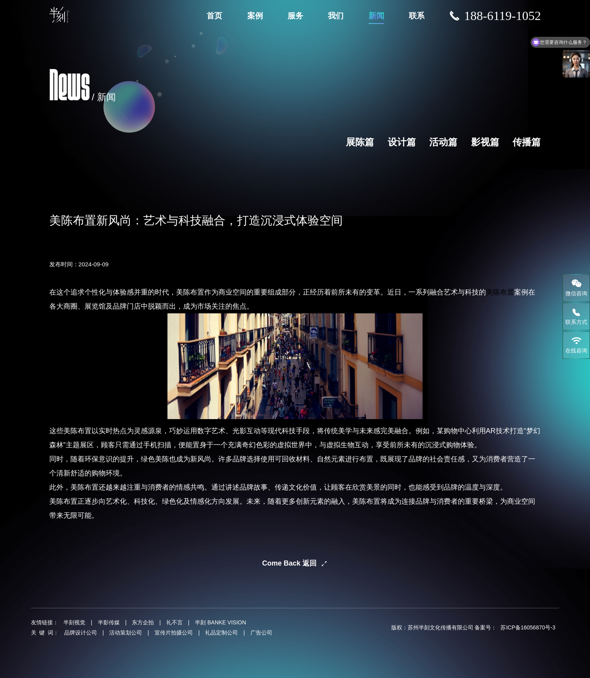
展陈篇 (360, 142)
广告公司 (261, 632)
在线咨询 (576, 345)
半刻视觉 (74, 622)
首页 (214, 15)
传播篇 (527, 142)
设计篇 (402, 142)
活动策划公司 (125, 632)
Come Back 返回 (289, 563)
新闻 (376, 15)
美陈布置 (500, 292)
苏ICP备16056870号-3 (527, 627)
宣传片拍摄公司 (174, 632)
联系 (417, 15)
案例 (255, 15)
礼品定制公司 (221, 632)
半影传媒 (109, 622)
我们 (336, 15)
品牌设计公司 (80, 632)
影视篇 (485, 142)
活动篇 (443, 142)
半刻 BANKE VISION (220, 622)
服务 (295, 15)
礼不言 (174, 622)
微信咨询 (576, 287)
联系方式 (576, 316)
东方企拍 (143, 622)
